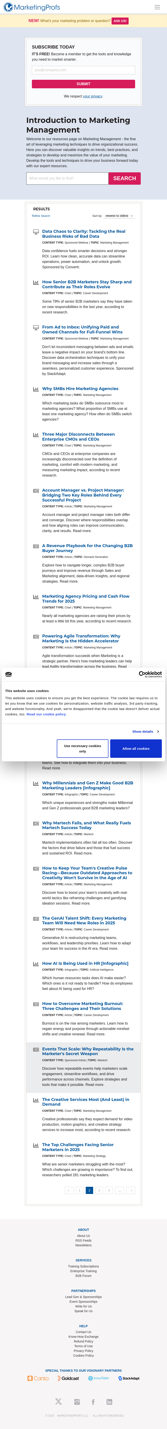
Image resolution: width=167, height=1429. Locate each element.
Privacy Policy (83, 1351)
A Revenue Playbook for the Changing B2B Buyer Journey (87, 548)
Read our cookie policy (46, 714)
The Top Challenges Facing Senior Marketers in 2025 (78, 1147)
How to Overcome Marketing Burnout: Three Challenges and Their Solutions (82, 1006)
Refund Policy (83, 1341)
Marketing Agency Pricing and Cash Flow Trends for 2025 (86, 599)
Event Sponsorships (84, 1301)
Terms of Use (83, 1346)
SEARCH (124, 178)
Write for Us (83, 1306)
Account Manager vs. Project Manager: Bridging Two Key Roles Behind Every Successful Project (83, 495)
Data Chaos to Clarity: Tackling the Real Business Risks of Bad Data (83, 234)
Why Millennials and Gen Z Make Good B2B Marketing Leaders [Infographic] (87, 785)
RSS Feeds (83, 1240)
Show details (142, 731)
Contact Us (83, 1332)
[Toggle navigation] (157, 7)
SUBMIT (83, 84)
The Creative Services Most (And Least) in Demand (85, 1102)
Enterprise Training (83, 1271)
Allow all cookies (135, 748)
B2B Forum (84, 1276)
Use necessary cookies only (82, 748)
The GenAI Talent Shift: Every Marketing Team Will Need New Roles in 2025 (84, 921)
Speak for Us (84, 1311)
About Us (83, 1236)
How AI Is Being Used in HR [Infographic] (85, 963)
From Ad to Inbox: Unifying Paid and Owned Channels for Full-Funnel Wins (82, 330)
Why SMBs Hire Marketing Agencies (80, 388)
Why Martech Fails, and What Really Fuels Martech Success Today (86, 825)
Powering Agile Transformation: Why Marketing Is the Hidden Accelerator (81, 638)
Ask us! (120, 21)
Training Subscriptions (83, 1266)
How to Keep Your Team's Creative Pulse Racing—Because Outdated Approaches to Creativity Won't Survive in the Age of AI (87, 873)
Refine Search (41, 215)
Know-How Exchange (83, 1336)
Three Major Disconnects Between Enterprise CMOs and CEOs (78, 437)
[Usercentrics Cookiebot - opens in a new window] (142, 674)
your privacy (92, 96)
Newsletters (83, 1245)
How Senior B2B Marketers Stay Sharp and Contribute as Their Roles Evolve (87, 284)
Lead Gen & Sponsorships (83, 1297)
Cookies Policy (83, 1355)
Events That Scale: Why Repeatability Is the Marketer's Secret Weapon (88, 1051)
